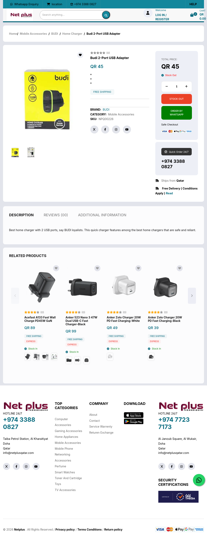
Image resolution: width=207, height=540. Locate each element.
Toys (58, 484)
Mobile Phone (64, 448)
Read (169, 193)
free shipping (102, 92)
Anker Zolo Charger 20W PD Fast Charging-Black (165, 329)
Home (13, 33)
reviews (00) (56, 225)
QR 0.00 (203, 16)
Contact (94, 420)
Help (193, 4)
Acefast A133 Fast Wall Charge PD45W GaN (40, 329)
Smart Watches (65, 472)
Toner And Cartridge (68, 478)
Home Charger (72, 33)
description (21, 225)
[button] (192, 306)
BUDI (54, 33)
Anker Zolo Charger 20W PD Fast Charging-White (124, 329)
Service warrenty (100, 426)
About (93, 414)
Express (30, 351)
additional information (102, 225)
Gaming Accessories (68, 431)
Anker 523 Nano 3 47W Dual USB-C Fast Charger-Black (81, 331)
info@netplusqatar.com (18, 452)
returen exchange (101, 432)
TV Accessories (65, 490)
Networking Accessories (63, 457)
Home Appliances (66, 436)
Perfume (60, 466)
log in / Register (162, 17)
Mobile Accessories (33, 33)
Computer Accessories (63, 422)
